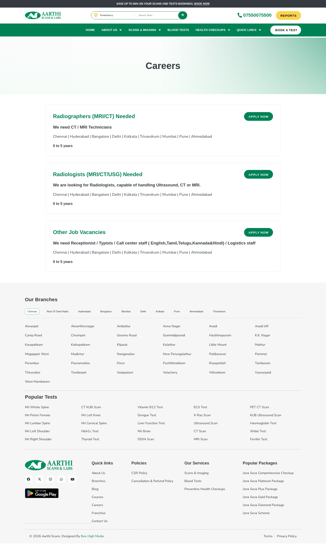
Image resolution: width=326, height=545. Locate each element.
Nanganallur (126, 355)
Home (90, 30)
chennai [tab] (34, 312)
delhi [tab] (171, 312)
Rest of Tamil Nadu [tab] (66, 312)
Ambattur (123, 327)
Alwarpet (31, 327)
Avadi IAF (262, 327)
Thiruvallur (32, 374)
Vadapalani (125, 374)
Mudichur (77, 355)
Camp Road (33, 337)
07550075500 (254, 15)
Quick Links (249, 31)
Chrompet (78, 337)
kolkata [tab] (191, 312)
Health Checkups (213, 31)
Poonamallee (80, 364)
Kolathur (169, 346)
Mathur (260, 346)
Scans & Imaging (144, 31)
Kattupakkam (80, 346)
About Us (111, 31)
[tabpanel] (163, 355)
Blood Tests (178, 30)
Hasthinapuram (220, 337)
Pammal (261, 355)
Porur (121, 364)
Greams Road (127, 337)
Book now (202, 3)
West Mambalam (37, 383)
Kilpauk (122, 346)
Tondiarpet (78, 374)
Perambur (32, 364)
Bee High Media (92, 537)
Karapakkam (34, 346)
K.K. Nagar (262, 337)
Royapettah (217, 364)
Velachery (170, 374)
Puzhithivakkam (174, 364)
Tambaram (262, 364)
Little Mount (217, 346)
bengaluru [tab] (126, 312)
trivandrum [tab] (263, 312)
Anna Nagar (171, 327)
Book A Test (286, 31)
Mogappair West (37, 355)
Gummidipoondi (174, 337)
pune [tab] (211, 312)
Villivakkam (217, 374)
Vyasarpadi (263, 374)
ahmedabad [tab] (234, 312)
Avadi (213, 327)
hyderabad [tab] (100, 312)
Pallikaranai (217, 355)
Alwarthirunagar (82, 327)
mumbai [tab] (151, 312)
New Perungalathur (177, 355)
